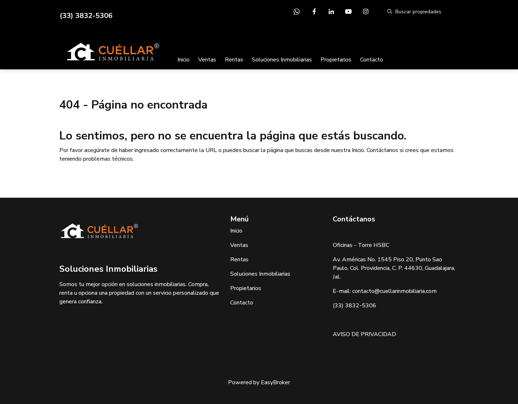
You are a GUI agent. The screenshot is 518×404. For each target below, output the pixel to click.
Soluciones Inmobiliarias (282, 60)
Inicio (183, 60)
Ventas (207, 60)
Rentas (234, 60)
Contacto (371, 60)
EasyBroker (275, 382)
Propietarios (336, 60)
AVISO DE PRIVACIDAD (364, 334)
